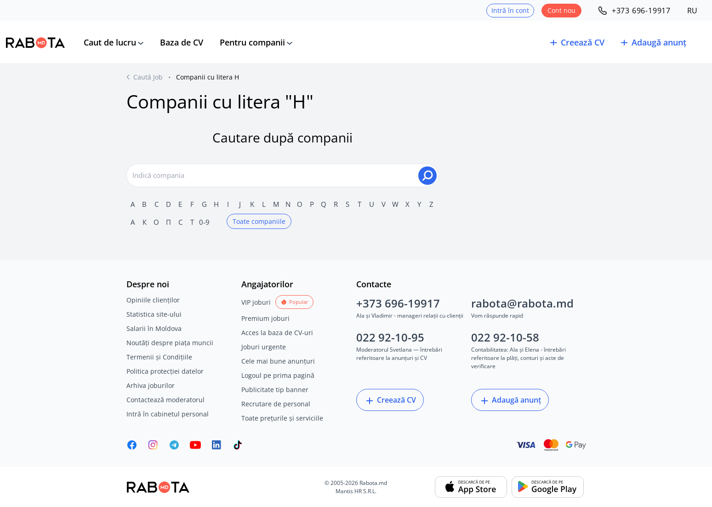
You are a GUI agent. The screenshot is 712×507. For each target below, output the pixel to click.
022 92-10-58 (505, 337)
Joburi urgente (263, 346)
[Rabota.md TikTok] (237, 445)
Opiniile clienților (153, 300)
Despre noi (147, 284)
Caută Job (148, 77)
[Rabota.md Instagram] (153, 445)
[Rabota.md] (35, 43)
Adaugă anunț (510, 400)
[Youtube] (195, 445)
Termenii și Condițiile (159, 357)
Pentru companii (252, 42)
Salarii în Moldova (154, 328)
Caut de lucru (110, 42)
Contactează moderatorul (165, 399)
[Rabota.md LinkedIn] (216, 445)
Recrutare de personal (275, 403)
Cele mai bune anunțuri (278, 361)
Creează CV (390, 400)
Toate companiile (259, 221)
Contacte (373, 284)
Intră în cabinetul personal (167, 414)
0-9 (204, 222)
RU (692, 11)
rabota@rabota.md (522, 303)
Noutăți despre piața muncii (169, 342)
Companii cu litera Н (207, 77)
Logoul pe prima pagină (277, 375)
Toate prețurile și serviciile (282, 418)
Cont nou (561, 10)
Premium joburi (265, 318)
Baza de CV (181, 42)
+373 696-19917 (398, 303)
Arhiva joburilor (150, 385)
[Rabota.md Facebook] (132, 445)
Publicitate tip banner (274, 389)
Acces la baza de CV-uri (277, 332)
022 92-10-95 (390, 337)
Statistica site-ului (154, 314)
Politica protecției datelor (165, 371)
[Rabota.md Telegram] (174, 445)
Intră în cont (510, 10)
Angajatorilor (267, 284)
